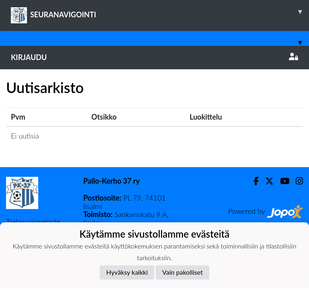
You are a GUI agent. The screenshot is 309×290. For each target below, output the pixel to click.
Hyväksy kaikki (127, 272)
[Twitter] (266, 181)
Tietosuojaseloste (33, 221)
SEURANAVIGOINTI (160, 11)
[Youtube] (281, 181)
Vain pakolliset (182, 272)
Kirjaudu (154, 57)
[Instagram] (296, 181)
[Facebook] (253, 181)
